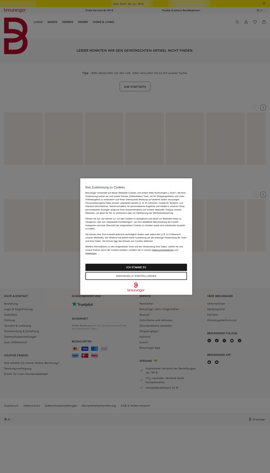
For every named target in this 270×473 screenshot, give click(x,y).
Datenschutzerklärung (163, 250)
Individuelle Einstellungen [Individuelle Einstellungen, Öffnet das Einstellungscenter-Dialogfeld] (136, 275)
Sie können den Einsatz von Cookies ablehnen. (128, 241)
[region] (136, 236)
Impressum (90, 253)
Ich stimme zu (136, 267)
